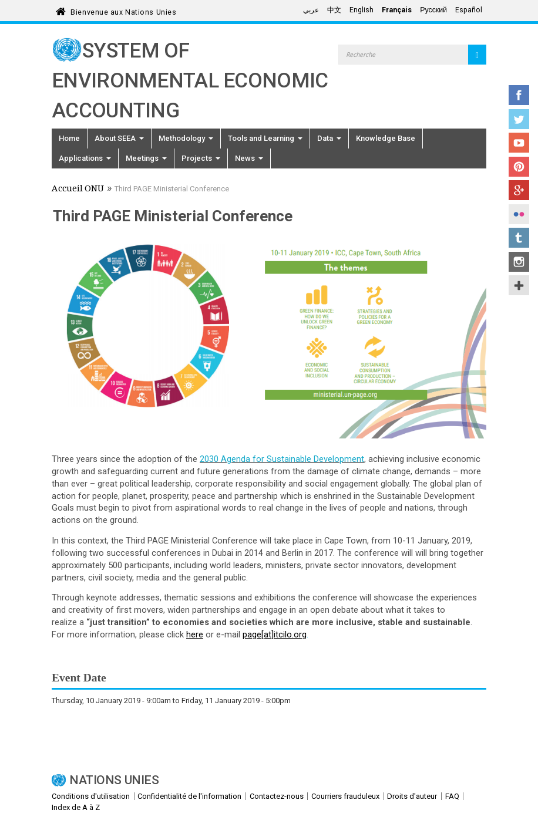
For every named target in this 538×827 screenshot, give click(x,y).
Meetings (146, 158)
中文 (334, 10)
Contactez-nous (277, 796)
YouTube (519, 143)
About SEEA (119, 138)
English (361, 10)
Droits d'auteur (412, 796)
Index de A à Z (76, 807)
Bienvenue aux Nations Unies (123, 10)
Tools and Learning (265, 138)
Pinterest (519, 167)
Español (468, 10)
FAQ (452, 796)
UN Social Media (519, 285)
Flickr (519, 214)
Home (69, 138)
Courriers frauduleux (345, 796)
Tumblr (519, 238)
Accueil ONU (78, 189)
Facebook (519, 95)
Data (329, 138)
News (249, 158)
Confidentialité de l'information (189, 796)
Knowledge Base (385, 138)
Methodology (186, 138)
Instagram (519, 262)
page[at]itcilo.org (275, 634)
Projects (200, 158)
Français (397, 10)
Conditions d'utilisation (91, 796)
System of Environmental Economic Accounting (190, 81)
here (194, 634)
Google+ (519, 190)
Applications (85, 158)
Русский (433, 10)
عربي (311, 10)
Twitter (519, 119)
